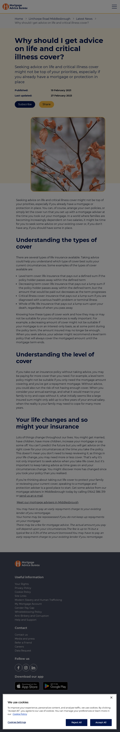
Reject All (76, 722)
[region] (60, 711)
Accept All (100, 722)
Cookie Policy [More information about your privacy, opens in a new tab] (20, 714)
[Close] (111, 697)
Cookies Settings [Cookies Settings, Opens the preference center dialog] (17, 722)
